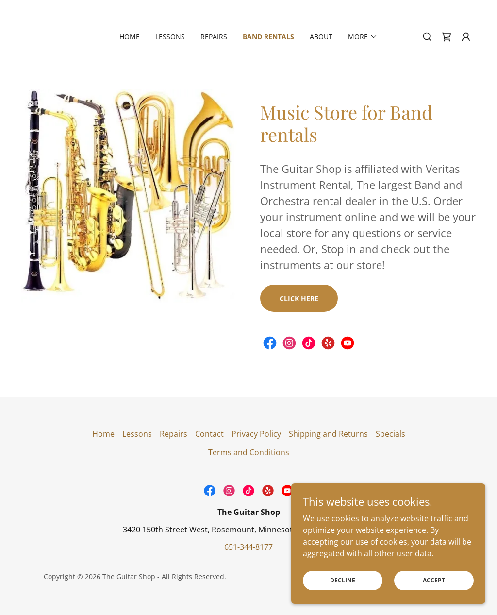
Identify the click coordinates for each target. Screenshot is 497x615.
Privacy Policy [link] (256, 433)
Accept (434, 580)
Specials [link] (390, 433)
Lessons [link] (170, 36)
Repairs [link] (213, 36)
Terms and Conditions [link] (248, 452)
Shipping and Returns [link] (328, 433)
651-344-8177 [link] (248, 547)
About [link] (321, 36)
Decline (342, 580)
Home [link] (129, 36)
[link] (446, 37)
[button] (363, 37)
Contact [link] (209, 433)
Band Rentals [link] (268, 36)
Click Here (299, 298)
